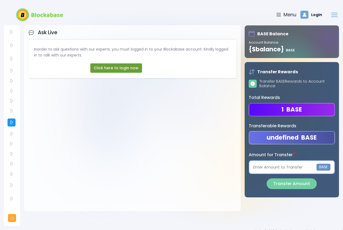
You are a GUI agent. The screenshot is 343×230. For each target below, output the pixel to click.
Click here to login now (116, 68)
